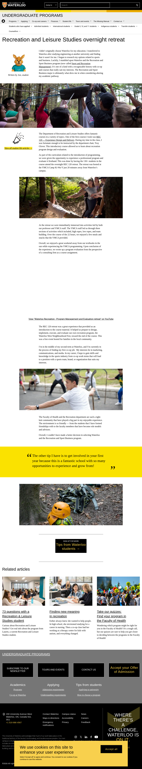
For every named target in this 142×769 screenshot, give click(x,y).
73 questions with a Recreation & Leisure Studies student (17, 616)
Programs (17, 689)
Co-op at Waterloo (18, 695)
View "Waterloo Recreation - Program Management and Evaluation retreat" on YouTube (71, 319)
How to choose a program (88, 695)
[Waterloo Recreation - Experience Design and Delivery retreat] (71, 288)
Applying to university (89, 689)
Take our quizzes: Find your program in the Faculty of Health (111, 616)
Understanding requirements (53, 695)
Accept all (111, 749)
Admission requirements (53, 689)
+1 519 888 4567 (14, 722)
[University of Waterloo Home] (14, 5)
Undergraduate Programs (26, 654)
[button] (117, 5)
